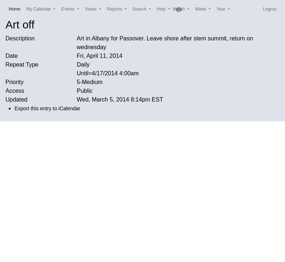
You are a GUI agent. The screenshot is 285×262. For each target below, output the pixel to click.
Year (222, 9)
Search (139, 9)
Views (91, 9)
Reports (115, 9)
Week (201, 9)
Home (16, 8)
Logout (269, 9)
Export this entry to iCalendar (47, 108)
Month (179, 9)
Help (162, 9)
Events (68, 9)
